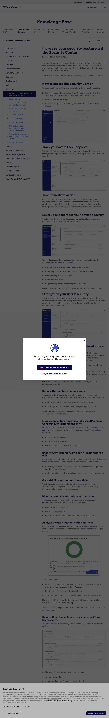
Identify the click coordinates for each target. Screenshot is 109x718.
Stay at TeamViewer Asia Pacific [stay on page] (54, 374)
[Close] (84, 340)
